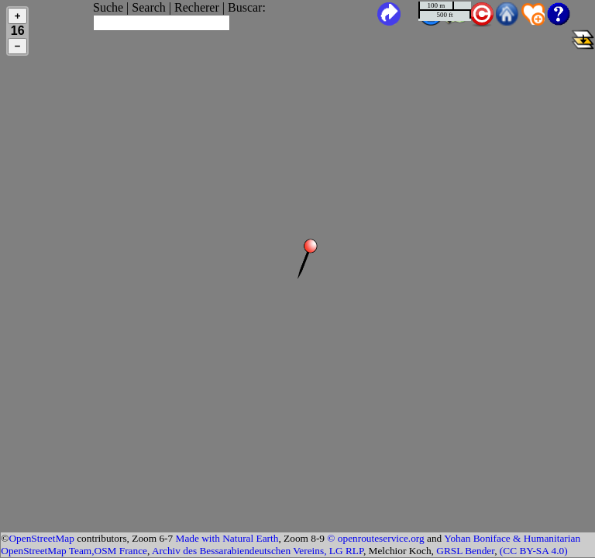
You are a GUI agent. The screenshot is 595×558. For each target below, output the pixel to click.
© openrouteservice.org (375, 538)
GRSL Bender (465, 550)
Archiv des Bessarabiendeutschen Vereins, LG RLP (257, 550)
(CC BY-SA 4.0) (534, 550)
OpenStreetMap (41, 538)
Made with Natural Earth (227, 538)
